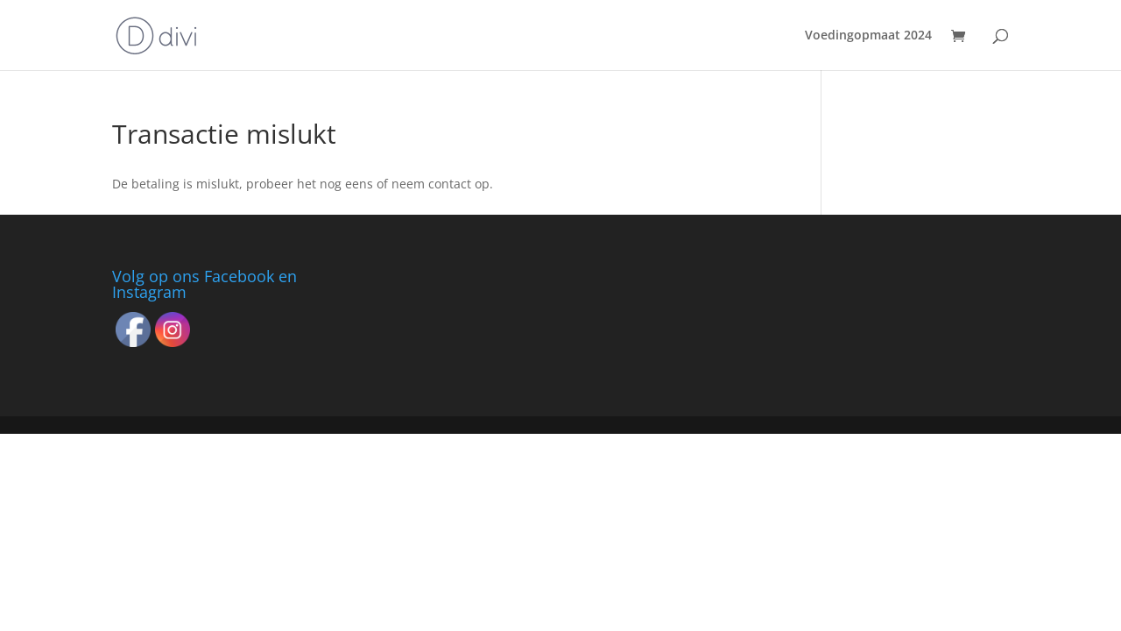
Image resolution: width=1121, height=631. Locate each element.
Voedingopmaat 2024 (868, 36)
